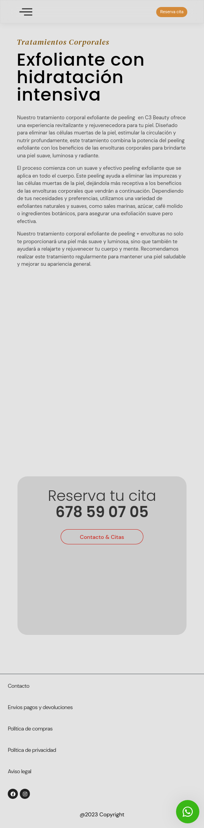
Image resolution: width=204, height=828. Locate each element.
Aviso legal (19, 771)
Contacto (18, 685)
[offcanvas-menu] (26, 11)
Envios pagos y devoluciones (40, 707)
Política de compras (30, 728)
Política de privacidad (32, 749)
